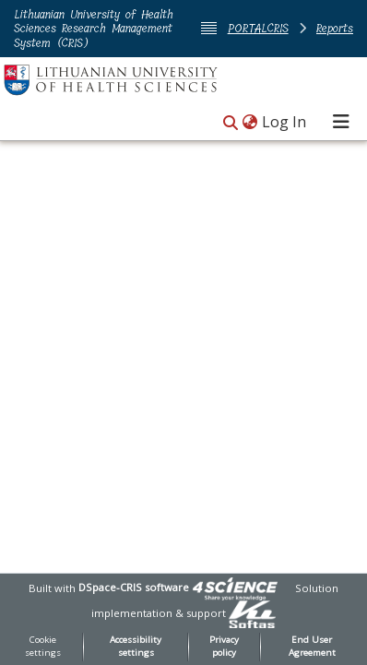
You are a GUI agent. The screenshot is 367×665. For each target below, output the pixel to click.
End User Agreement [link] (312, 646)
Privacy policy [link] (224, 646)
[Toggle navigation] (341, 121)
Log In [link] (285, 122)
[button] (230, 123)
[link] (235, 587)
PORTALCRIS (258, 28)
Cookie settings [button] (43, 646)
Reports (334, 28)
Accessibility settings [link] (135, 646)
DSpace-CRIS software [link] (133, 587)
